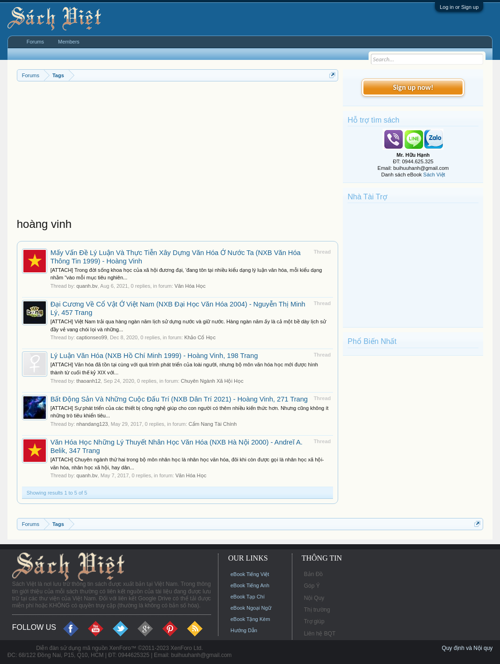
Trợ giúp (314, 621)
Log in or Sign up (459, 7)
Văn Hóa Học (189, 286)
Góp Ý (312, 586)
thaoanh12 (88, 381)
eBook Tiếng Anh (250, 585)
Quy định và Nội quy (467, 648)
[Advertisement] (178, 151)
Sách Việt (434, 174)
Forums (35, 41)
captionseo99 (91, 337)
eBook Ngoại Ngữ (251, 608)
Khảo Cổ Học (200, 337)
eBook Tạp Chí (248, 596)
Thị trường (317, 609)
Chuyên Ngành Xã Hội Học (212, 381)
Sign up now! (413, 87)
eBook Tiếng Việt (250, 574)
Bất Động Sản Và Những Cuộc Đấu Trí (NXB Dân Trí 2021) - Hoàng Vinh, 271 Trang (179, 399)
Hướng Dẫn (244, 630)
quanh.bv (86, 286)
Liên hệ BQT (320, 633)
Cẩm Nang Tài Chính (212, 424)
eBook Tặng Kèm (250, 619)
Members (69, 41)
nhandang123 (92, 424)
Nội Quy (314, 598)
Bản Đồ (313, 574)
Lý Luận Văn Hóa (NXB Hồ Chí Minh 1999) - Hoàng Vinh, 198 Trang (154, 355)
